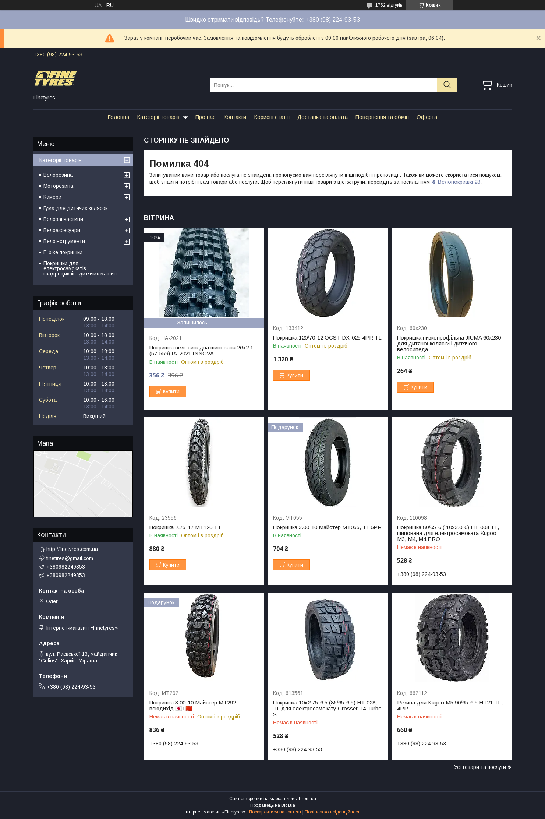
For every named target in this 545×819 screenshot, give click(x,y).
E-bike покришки (62, 252)
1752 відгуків (389, 5)
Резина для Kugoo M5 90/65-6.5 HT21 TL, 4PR (450, 705)
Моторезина (58, 186)
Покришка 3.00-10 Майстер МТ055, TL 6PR (327, 527)
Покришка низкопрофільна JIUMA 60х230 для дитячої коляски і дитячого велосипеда (449, 343)
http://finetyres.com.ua (72, 549)
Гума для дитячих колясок (75, 208)
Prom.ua (307, 798)
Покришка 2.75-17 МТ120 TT (185, 527)
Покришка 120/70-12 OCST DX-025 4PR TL (327, 338)
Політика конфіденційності (333, 812)
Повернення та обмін (382, 117)
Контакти (234, 117)
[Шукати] (447, 85)
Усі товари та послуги (480, 767)
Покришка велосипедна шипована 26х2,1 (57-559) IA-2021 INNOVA (201, 350)
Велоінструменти (64, 241)
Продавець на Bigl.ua (272, 805)
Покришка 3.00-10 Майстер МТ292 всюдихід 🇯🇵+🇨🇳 (192, 705)
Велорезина (58, 175)
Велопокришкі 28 (459, 182)
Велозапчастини (63, 219)
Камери (52, 197)
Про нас (205, 117)
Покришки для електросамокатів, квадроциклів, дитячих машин (80, 268)
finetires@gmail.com (69, 558)
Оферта (427, 117)
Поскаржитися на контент (275, 812)
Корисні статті (272, 117)
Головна (118, 117)
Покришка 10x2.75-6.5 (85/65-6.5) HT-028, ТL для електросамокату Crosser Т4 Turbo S (327, 708)
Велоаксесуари (61, 230)
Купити (171, 391)
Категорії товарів (158, 117)
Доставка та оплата (322, 117)
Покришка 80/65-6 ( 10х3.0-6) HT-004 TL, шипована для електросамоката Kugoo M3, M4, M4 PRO (448, 533)
